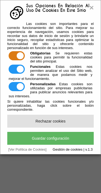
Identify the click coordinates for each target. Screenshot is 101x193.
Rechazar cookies (50, 121)
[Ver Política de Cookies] (27, 149)
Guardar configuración (50, 138)
